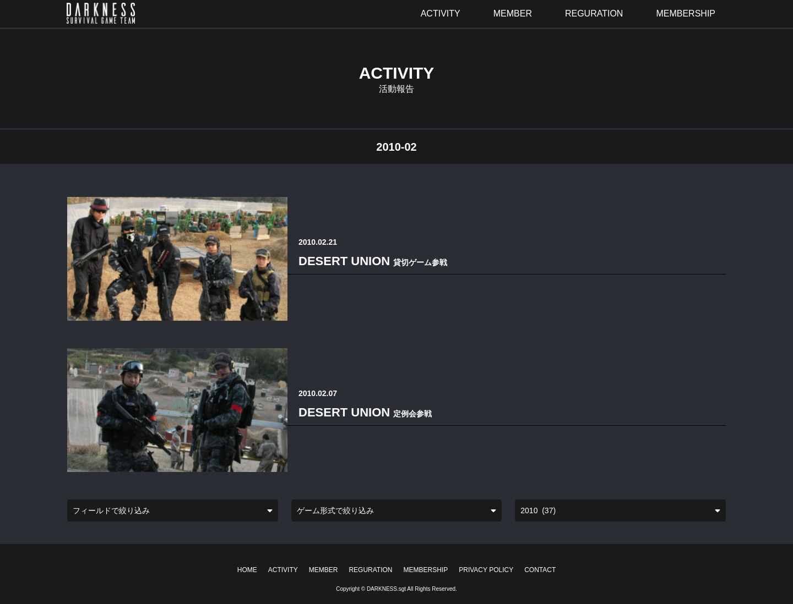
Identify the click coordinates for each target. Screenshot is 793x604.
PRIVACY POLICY (486, 570)
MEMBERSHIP (426, 570)
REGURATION (370, 570)
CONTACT (540, 570)
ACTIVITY (283, 570)
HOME (247, 570)
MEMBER (323, 570)
